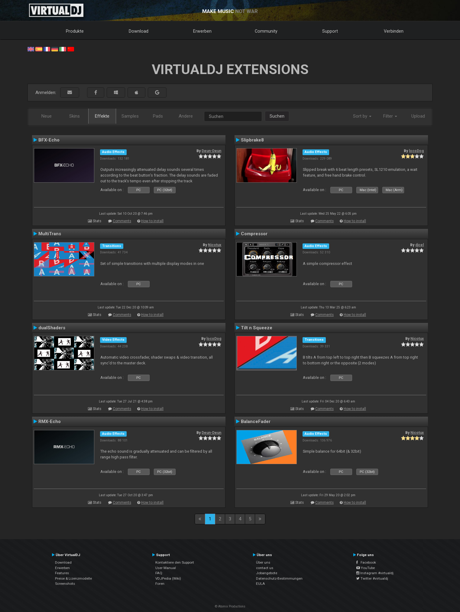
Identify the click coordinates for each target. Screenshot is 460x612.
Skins (74, 116)
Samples (130, 116)
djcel (419, 245)
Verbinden (393, 31)
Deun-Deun (211, 151)
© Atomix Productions (230, 606)
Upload (418, 116)
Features (62, 573)
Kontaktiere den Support (174, 562)
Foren (159, 583)
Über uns (263, 562)
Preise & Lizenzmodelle (73, 578)
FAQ (158, 573)
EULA (260, 583)
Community (266, 31)
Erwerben (202, 31)
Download (138, 31)
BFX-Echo (49, 140)
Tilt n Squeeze (256, 327)
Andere (186, 116)
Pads (158, 116)
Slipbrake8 (252, 140)
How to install (152, 221)
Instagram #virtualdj (375, 573)
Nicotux (214, 245)
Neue (46, 116)
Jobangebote (266, 573)
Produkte (75, 31)
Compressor (254, 233)
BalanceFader (255, 421)
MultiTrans (49, 233)
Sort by (362, 116)
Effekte (102, 116)
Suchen (277, 116)
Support (330, 31)
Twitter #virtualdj (372, 578)
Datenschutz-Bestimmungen (279, 578)
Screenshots (65, 583)
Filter (390, 116)
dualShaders (51, 327)
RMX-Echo (49, 421)
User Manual (165, 568)
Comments (122, 221)
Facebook (366, 562)
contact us (264, 568)
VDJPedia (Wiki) (168, 578)
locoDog (416, 151)
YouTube (365, 568)
